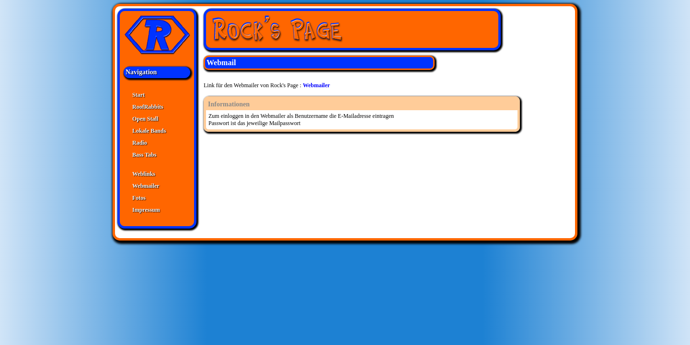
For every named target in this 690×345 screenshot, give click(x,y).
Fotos (139, 198)
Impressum (146, 210)
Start (138, 95)
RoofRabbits (147, 107)
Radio (139, 142)
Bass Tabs (144, 154)
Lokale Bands (149, 130)
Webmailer (146, 186)
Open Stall (145, 118)
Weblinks (143, 174)
